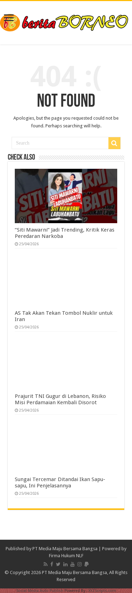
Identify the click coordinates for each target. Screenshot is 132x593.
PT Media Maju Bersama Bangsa (65, 548)
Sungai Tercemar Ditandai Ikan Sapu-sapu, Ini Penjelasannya (60, 482)
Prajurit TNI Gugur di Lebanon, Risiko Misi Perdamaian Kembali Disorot (60, 399)
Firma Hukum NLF (66, 555)
